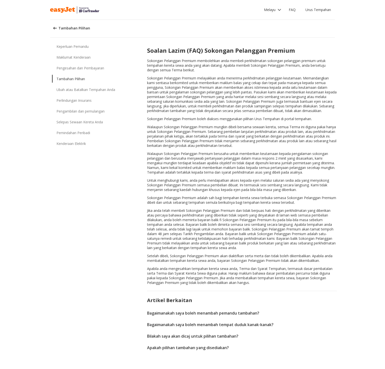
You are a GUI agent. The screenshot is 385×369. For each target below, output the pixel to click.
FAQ (292, 9)
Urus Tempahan (318, 9)
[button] (273, 10)
